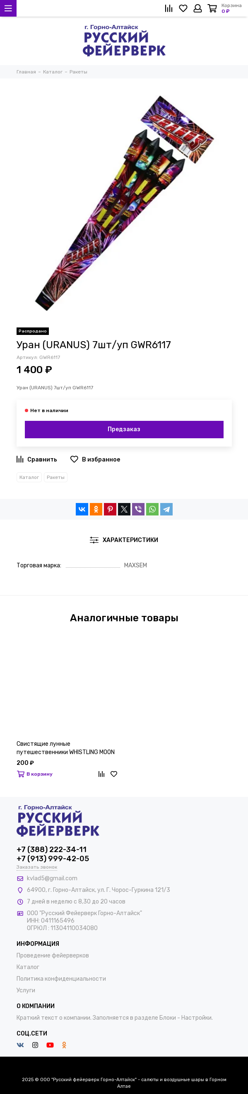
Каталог (29, 477)
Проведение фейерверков (53, 955)
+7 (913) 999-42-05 (53, 858)
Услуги (26, 990)
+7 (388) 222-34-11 (52, 849)
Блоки (167, 1017)
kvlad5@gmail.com (52, 878)
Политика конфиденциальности (61, 978)
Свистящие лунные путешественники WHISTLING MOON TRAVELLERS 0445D (66, 748)
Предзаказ (124, 429)
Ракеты (56, 477)
